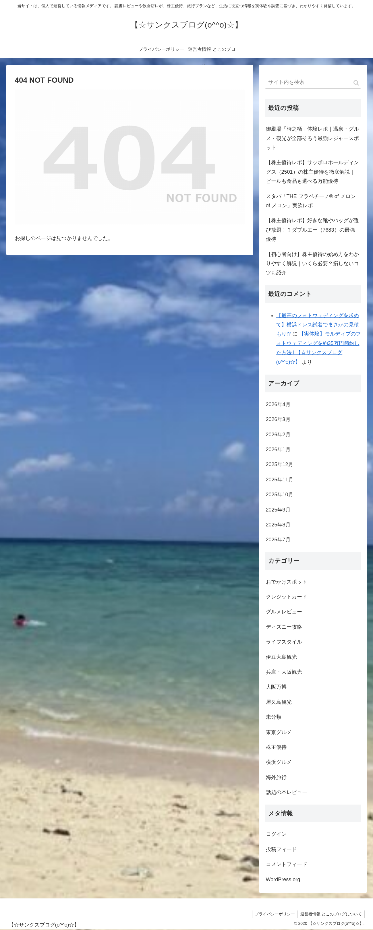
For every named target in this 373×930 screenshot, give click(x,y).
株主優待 (276, 747)
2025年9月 (278, 510)
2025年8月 (278, 525)
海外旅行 (276, 777)
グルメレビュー (284, 612)
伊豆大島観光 (281, 657)
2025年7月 (278, 539)
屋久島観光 (279, 702)
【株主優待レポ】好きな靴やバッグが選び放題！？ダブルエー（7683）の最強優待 (312, 230)
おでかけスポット (286, 582)
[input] (313, 82)
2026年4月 (278, 404)
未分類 (273, 717)
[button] (356, 83)
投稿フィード (281, 849)
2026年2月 (278, 434)
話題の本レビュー (286, 792)
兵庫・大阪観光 (284, 672)
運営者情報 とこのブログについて (331, 914)
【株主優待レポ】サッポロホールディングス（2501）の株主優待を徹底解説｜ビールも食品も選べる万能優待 (312, 172)
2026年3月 (278, 419)
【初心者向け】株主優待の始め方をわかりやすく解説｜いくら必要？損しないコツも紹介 (312, 263)
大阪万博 (276, 687)
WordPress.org (283, 879)
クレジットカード (286, 597)
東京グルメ (279, 732)
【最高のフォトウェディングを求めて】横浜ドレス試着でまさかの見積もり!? (317, 325)
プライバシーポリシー (274, 914)
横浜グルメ (279, 762)
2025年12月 (279, 464)
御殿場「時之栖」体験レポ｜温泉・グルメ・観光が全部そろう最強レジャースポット (312, 138)
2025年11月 (279, 480)
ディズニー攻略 (284, 627)
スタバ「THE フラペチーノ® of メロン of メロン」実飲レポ (311, 200)
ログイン (276, 834)
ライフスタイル (284, 642)
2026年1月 (278, 449)
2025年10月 (279, 494)
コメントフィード (286, 864)
